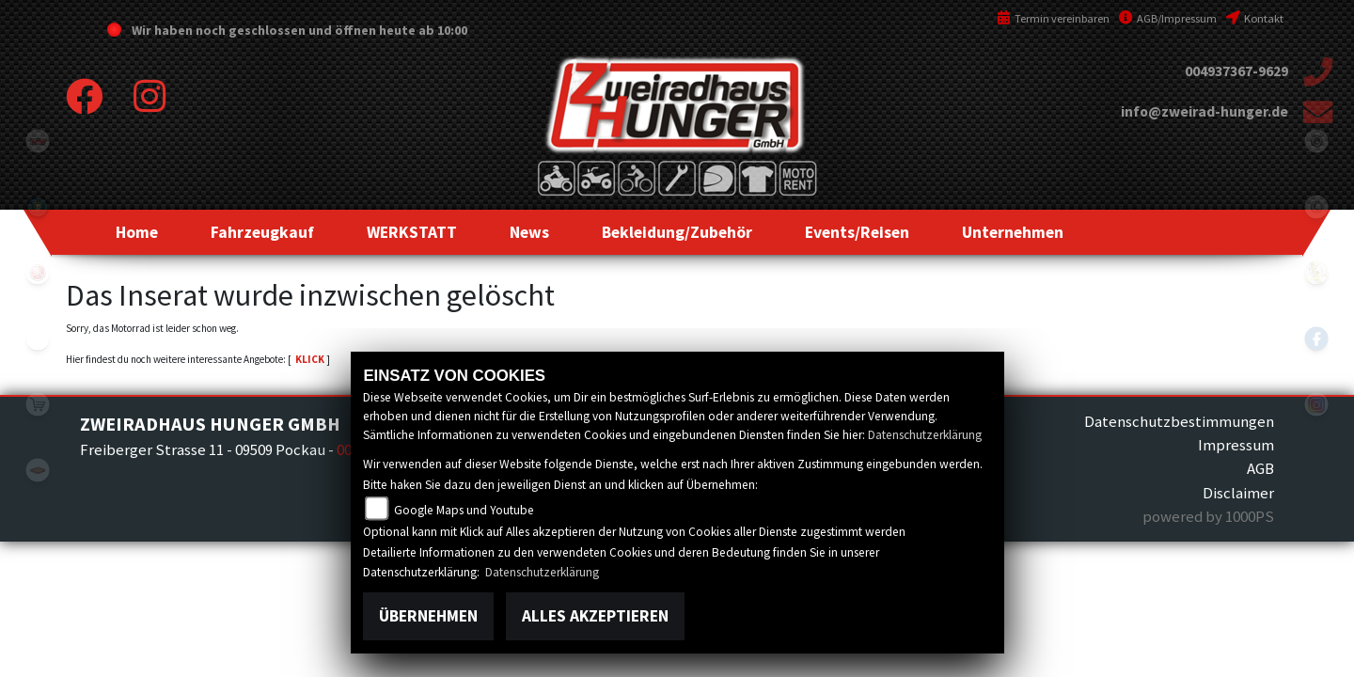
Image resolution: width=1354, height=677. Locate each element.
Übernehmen (428, 616)
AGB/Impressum (1168, 18)
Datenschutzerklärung (925, 435)
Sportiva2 (37, 207)
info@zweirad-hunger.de (1204, 111)
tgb (37, 141)
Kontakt (1254, 18)
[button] (262, 232)
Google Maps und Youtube (464, 510)
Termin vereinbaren (1053, 18)
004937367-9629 (1236, 71)
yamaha (37, 272)
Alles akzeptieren (595, 616)
